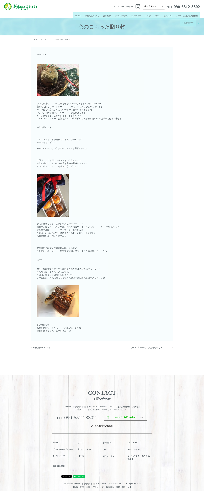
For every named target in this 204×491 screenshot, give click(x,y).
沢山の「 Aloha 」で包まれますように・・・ (151, 348)
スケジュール (133, 449)
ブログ (148, 14)
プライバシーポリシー (63, 449)
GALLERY (132, 443)
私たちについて (90, 14)
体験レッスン (109, 456)
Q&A (157, 14)
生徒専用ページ (151, 6)
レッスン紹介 (119, 14)
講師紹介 (105, 14)
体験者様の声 (188, 19)
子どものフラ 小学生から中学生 (138, 457)
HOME (77, 14)
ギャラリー (136, 14)
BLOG (46, 39)
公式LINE (168, 14)
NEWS (81, 456)
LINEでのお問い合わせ (125, 417)
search (198, 19)
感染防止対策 (59, 466)
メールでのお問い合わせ (187, 14)
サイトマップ (59, 456)
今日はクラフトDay (41, 348)
